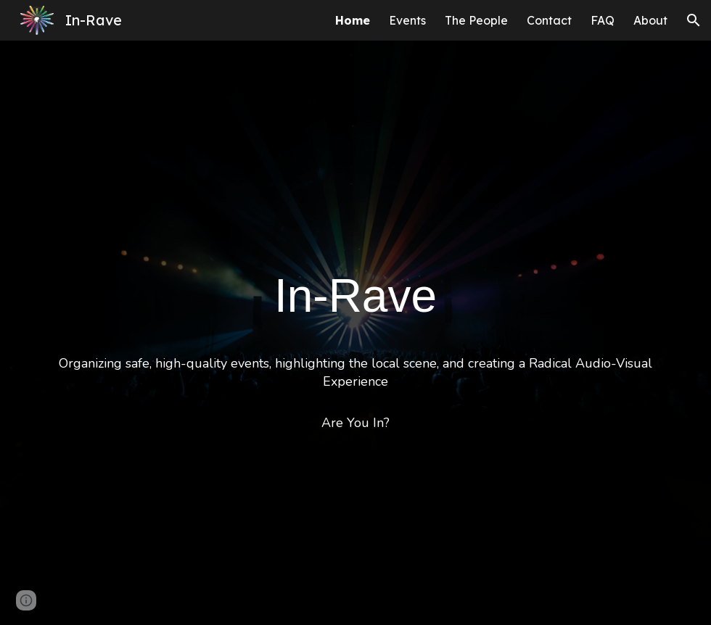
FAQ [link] (603, 20)
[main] (355, 332)
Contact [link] (549, 20)
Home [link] (352, 20)
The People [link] (476, 20)
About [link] (650, 20)
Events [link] (407, 20)
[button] (693, 20)
